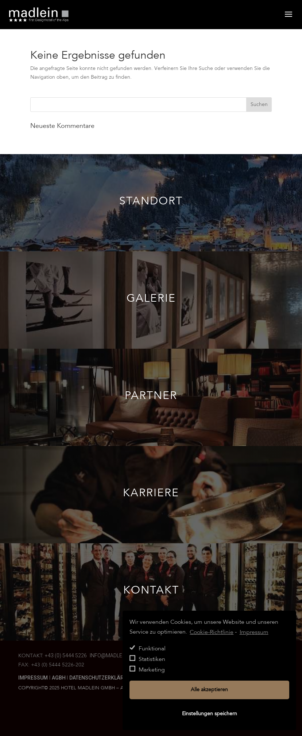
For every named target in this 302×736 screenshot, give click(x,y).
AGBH (59, 678)
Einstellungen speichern (209, 713)
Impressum (33, 678)
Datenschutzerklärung (101, 678)
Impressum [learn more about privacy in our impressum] (254, 632)
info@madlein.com (114, 655)
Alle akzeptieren (209, 689)
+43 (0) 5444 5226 (66, 655)
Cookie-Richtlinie (211, 632)
